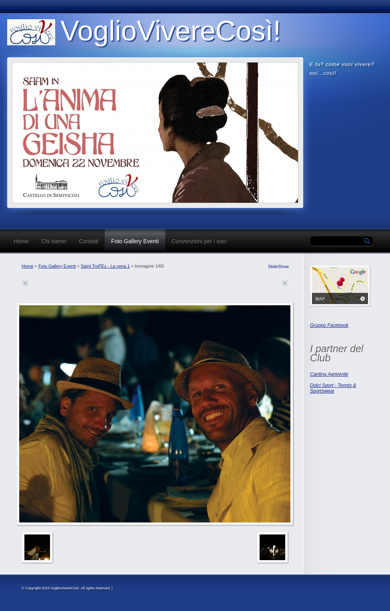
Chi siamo (53, 241)
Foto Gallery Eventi (135, 241)
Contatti (88, 241)
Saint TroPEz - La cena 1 (105, 266)
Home (21, 241)
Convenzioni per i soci (199, 241)
